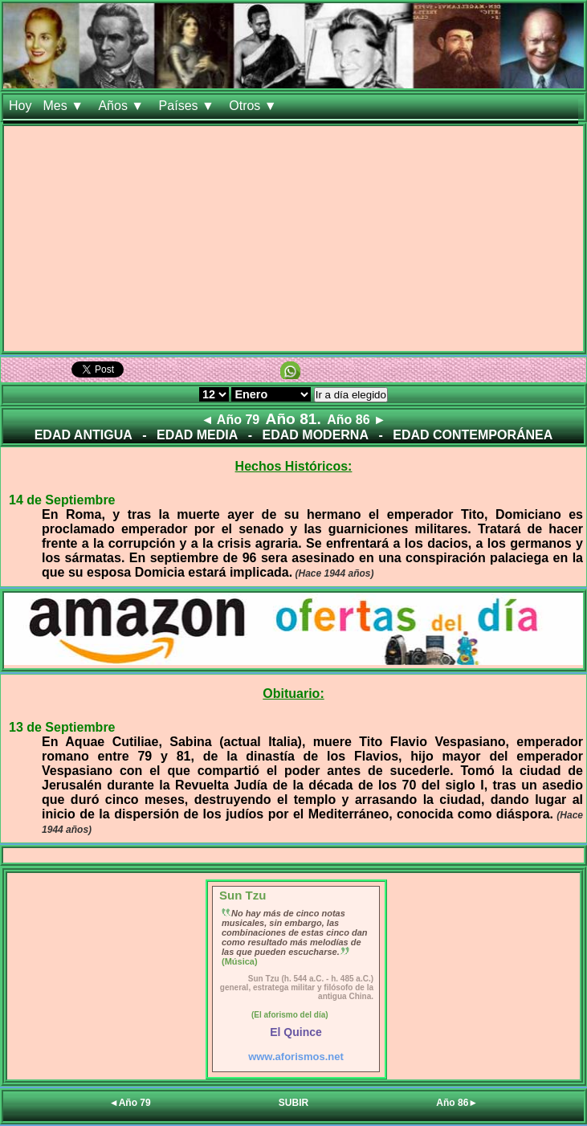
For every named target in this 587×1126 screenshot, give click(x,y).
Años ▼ (122, 105)
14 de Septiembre (62, 500)
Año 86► (457, 1102)
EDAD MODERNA (316, 435)
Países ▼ (188, 105)
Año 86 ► (356, 419)
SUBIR (293, 1102)
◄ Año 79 (230, 419)
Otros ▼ (254, 105)
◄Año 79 (130, 1102)
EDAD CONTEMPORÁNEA (472, 435)
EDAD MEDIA (197, 435)
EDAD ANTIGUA (83, 435)
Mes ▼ (65, 105)
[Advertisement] (293, 238)
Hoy (20, 105)
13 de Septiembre (62, 727)
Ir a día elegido (351, 395)
